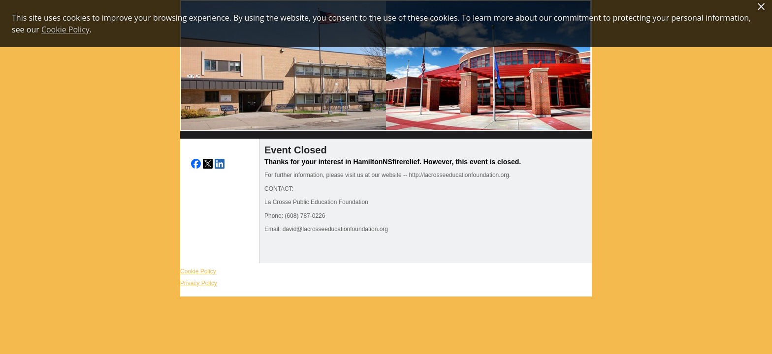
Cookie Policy (198, 271)
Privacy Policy (198, 283)
